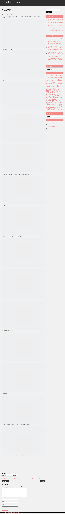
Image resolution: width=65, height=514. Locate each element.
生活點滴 (14, 478)
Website (3, 506)
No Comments (10, 14)
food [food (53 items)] (57, 82)
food (23, 478)
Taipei (35, 478)
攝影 (6, 478)
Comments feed (51, 126)
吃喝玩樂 (3, 478)
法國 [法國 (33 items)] (48, 106)
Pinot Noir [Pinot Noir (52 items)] (50, 89)
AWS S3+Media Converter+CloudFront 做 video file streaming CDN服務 (55, 48)
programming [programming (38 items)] (58, 89)
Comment (4, 487)
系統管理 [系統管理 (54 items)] (53, 107)
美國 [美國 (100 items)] (54, 109)
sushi (32, 478)
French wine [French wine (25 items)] (53, 85)
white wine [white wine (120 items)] (56, 97)
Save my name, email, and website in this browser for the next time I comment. (19, 510)
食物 (17, 478)
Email (3, 502)
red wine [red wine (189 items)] (52, 91)
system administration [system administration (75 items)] (52, 93)
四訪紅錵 (42, 481)
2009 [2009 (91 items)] (59, 76)
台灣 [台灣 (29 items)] (56, 102)
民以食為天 (10, 478)
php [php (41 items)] (59, 88)
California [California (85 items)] (51, 80)
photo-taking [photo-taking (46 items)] (58, 86)
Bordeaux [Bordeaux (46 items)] (49, 77)
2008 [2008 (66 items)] (53, 76)
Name (3, 499)
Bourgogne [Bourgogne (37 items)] (57, 77)
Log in (49, 123)
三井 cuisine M (5, 481)
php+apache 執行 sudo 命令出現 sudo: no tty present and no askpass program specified (55, 55)
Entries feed (50, 124)
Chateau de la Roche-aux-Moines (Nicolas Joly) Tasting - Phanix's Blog (55, 60)
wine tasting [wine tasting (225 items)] (52, 100)
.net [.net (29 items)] (47, 76)
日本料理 (38, 478)
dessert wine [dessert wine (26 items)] (52, 82)
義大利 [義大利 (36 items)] (60, 109)
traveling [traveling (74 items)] (53, 96)
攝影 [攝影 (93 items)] (54, 104)
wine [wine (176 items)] (50, 99)
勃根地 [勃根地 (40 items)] (51, 102)
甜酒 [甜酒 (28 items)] (56, 106)
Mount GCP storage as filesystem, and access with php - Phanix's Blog (55, 52)
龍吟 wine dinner (58, 40)
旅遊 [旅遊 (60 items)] (60, 104)
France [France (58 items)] (49, 83)
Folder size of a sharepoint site (54, 28)
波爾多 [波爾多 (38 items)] (52, 106)
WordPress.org (51, 128)
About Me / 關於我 (16, 2)
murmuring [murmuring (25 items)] (51, 86)
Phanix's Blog (6, 2)
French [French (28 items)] (48, 85)
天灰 (49, 42)
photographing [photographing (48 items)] (51, 88)
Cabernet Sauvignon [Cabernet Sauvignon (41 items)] (54, 79)
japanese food (27, 478)
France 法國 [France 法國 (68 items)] (58, 83)
